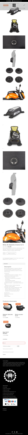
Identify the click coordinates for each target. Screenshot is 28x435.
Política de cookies (6, 390)
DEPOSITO (10, 259)
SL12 (16, 259)
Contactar (5, 410)
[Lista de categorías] (10, 346)
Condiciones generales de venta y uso (9, 391)
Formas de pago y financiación (8, 394)
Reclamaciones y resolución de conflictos (10, 397)
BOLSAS (15, 258)
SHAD (23, 258)
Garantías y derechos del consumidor (9, 396)
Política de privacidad (6, 388)
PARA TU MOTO (18, 258)
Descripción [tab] (6, 263)
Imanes (13, 259)
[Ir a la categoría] (18, 346)
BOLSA (7, 259)
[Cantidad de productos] (4, 253)
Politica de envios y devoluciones (8, 393)
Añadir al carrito (11, 253)
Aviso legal (5, 387)
